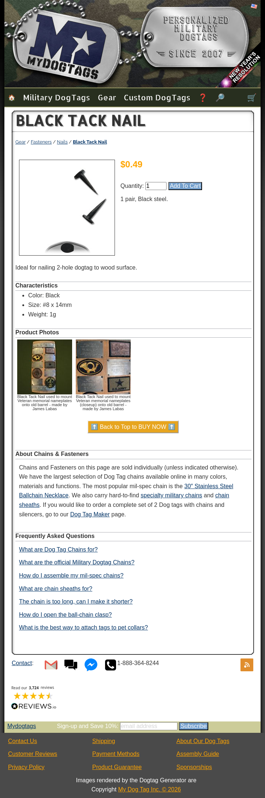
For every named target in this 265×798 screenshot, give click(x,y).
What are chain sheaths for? (55, 589)
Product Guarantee (117, 767)
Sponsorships (194, 767)
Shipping (103, 741)
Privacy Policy (26, 767)
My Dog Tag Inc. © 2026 (149, 789)
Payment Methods (115, 754)
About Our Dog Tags (202, 741)
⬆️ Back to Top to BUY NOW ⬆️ (133, 427)
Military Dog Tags (56, 97)
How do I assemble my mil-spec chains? (71, 575)
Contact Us (22, 741)
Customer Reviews (32, 754)
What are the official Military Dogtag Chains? (76, 562)
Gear (107, 97)
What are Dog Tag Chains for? (58, 549)
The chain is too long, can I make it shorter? (75, 601)
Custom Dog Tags (157, 97)
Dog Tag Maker (90, 514)
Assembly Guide (197, 754)
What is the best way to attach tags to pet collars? (83, 627)
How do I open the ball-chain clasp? (65, 615)
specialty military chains (171, 495)
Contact (22, 663)
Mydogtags (21, 726)
